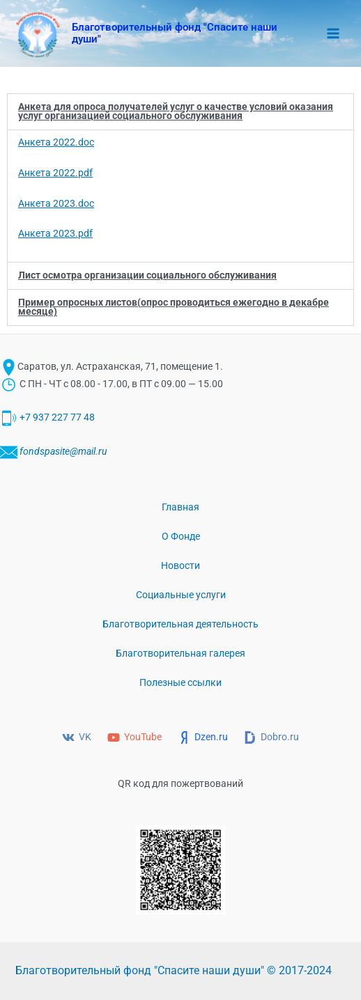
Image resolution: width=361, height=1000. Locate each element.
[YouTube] (135, 737)
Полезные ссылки (180, 682)
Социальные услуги (181, 594)
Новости (180, 565)
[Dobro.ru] (271, 737)
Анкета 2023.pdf (55, 233)
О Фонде (181, 536)
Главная (180, 507)
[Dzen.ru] (203, 737)
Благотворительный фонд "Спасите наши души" (174, 33)
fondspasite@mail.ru (63, 451)
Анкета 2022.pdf (55, 172)
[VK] (77, 737)
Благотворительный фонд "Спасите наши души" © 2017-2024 (173, 970)
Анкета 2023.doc (56, 203)
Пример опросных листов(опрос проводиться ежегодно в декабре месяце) (173, 307)
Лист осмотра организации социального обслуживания (147, 275)
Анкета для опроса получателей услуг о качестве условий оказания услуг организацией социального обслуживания (175, 111)
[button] (180, 112)
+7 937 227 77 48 (57, 417)
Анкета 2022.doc (56, 142)
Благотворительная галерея (180, 653)
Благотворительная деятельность (180, 624)
